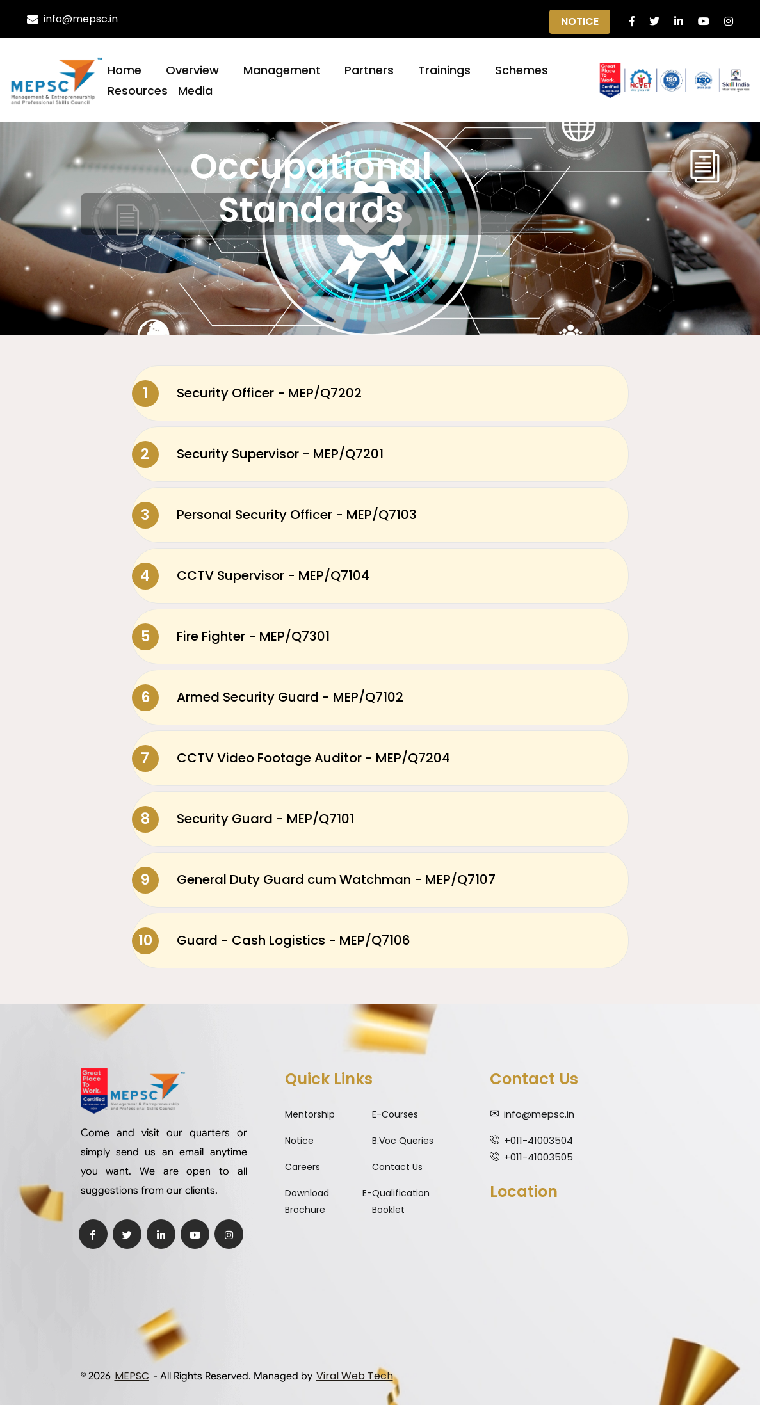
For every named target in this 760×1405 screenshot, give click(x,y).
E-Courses (395, 1114)
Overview (192, 70)
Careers (302, 1166)
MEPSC (132, 1376)
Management (282, 70)
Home (124, 70)
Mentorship (310, 1114)
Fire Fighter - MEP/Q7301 (231, 636)
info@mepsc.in (72, 19)
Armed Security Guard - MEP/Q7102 (267, 697)
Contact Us (397, 1166)
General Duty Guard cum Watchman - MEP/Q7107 (314, 880)
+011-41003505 (538, 1157)
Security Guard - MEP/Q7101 (243, 819)
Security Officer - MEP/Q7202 (247, 393)
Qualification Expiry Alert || (381, 19)
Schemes (521, 70)
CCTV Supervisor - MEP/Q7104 (250, 576)
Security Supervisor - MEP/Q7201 (258, 454)
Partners (369, 70)
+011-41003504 (538, 1140)
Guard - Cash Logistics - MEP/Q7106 (271, 940)
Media (195, 91)
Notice (580, 21)
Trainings (444, 70)
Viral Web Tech (354, 1376)
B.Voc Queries (402, 1140)
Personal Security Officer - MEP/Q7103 (274, 515)
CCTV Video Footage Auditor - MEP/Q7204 (291, 758)
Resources (138, 91)
